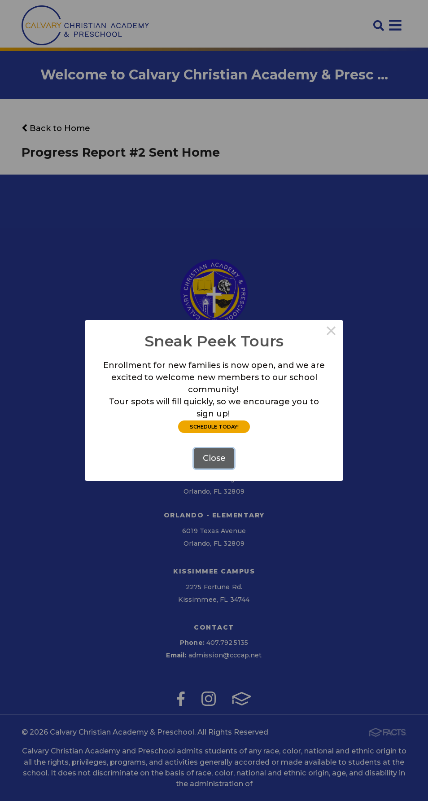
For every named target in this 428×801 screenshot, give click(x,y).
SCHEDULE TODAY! (214, 427)
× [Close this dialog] (331, 332)
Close (214, 458)
